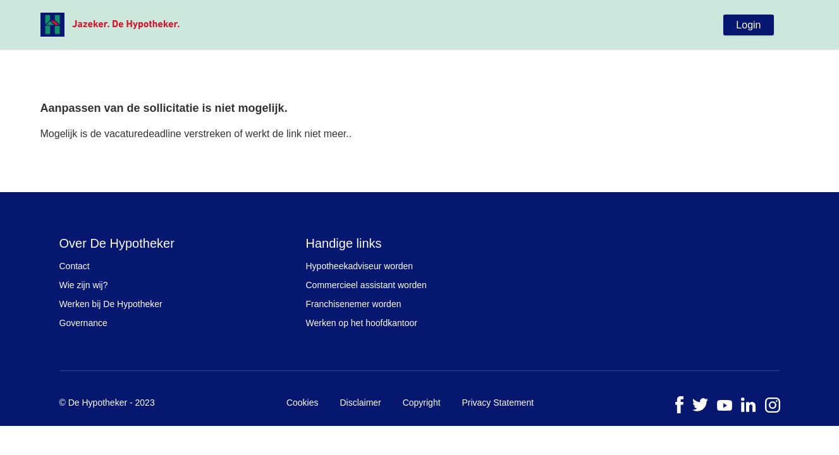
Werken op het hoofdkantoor (361, 323)
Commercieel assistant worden (366, 285)
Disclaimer (360, 402)
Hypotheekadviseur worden (359, 266)
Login (748, 25)
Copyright (422, 402)
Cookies (302, 402)
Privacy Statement (498, 402)
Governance (83, 323)
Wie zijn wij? (83, 285)
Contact (74, 266)
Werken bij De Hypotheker (110, 304)
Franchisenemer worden (353, 304)
